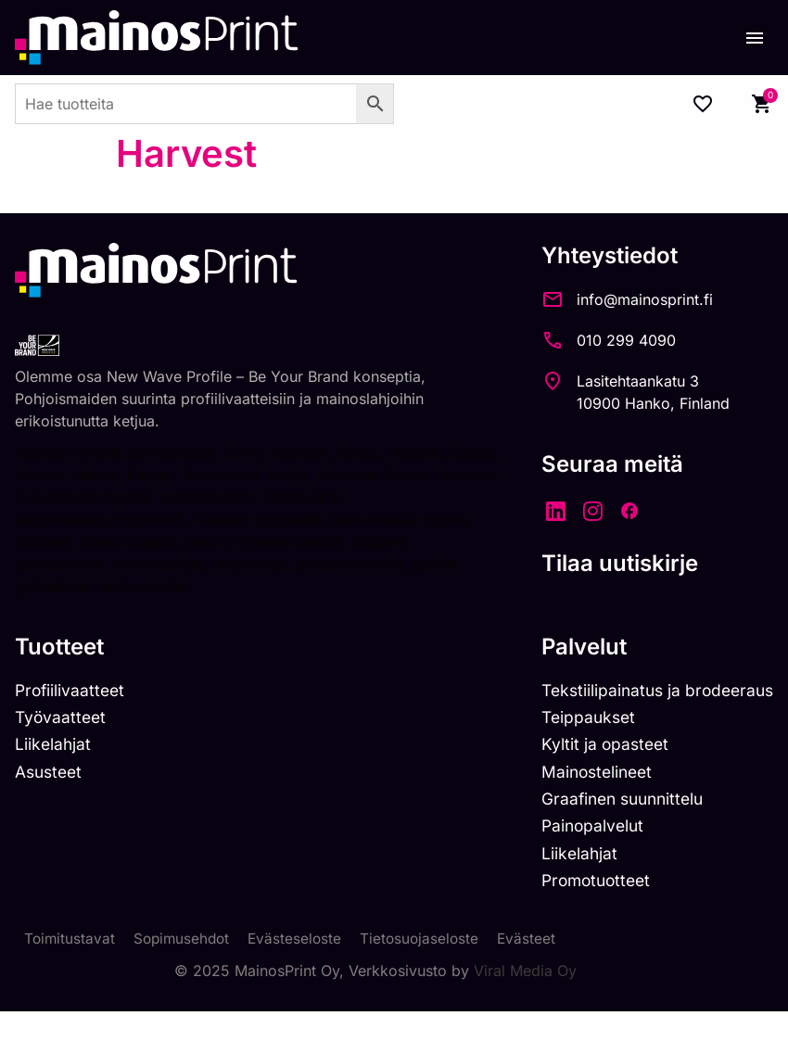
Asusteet (50, 796)
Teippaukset (580, 741)
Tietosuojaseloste (428, 968)
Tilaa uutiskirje (609, 563)
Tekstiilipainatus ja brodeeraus (652, 713)
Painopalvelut (584, 853)
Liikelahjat (54, 769)
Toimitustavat (70, 968)
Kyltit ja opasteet (596, 769)
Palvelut (573, 668)
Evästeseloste (302, 968)
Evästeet (537, 968)
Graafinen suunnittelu (617, 825)
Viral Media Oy (525, 1000)
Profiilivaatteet (72, 713)
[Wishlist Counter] (703, 104)
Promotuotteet (589, 909)
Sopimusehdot (185, 968)
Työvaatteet (62, 741)
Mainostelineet (589, 796)
